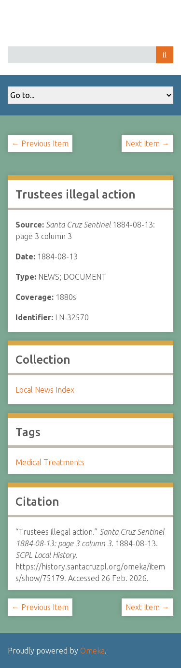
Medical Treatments (49, 462)
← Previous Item (40, 143)
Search (164, 54)
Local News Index (44, 389)
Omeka (92, 650)
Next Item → (147, 143)
